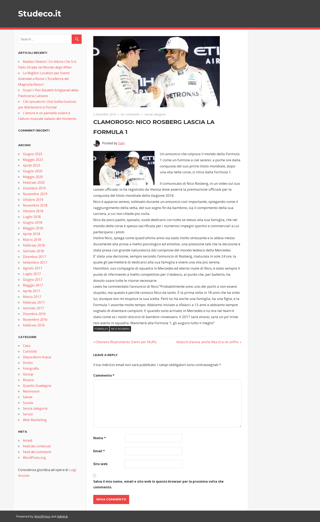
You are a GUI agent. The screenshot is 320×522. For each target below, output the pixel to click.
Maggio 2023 (33, 159)
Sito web (100, 464)
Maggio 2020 (33, 177)
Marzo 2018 (32, 239)
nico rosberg (120, 329)
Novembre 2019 (35, 194)
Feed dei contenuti (37, 446)
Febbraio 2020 (34, 182)
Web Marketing (35, 420)
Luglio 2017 (32, 274)
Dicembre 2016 (34, 314)
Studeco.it (39, 14)
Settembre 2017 (35, 262)
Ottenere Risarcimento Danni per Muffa (125, 342)
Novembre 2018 (35, 205)
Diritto (28, 363)
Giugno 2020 (32, 171)
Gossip (28, 374)
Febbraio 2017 (34, 302)
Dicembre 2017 (34, 256)
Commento (103, 375)
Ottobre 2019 (33, 199)
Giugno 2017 (32, 279)
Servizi (28, 414)
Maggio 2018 (33, 228)
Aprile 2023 (31, 165)
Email (99, 451)
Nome (99, 438)
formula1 (101, 329)
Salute (27, 397)
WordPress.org (34, 457)
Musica (28, 380)
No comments (130, 114)
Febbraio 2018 (34, 245)
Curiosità (30, 351)
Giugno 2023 (32, 154)
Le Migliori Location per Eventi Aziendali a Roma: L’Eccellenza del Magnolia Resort (44, 79)
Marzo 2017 (32, 296)
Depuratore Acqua (37, 357)
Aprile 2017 (31, 291)
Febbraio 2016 (34, 325)
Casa (26, 345)
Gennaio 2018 (33, 251)
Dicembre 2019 (34, 188)
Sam (121, 143)
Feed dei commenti (37, 452)
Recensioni (31, 391)
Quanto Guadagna (37, 385)
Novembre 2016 (35, 319)
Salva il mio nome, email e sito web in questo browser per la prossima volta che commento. (158, 484)
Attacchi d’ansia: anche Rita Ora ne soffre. (207, 342)
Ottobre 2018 (33, 211)
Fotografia (31, 368)
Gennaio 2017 (33, 308)
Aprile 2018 (31, 234)
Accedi (27, 440)
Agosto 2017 (32, 268)
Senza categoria (155, 114)
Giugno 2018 (32, 222)
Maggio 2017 (33, 285)
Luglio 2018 (32, 217)
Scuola (28, 402)
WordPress (42, 516)
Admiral (62, 516)
